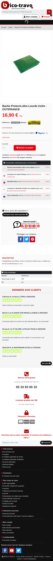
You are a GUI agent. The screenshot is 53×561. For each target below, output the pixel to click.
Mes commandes (8, 532)
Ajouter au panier (24, 148)
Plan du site (6, 467)
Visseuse (5, 488)
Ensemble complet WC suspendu (13, 486)
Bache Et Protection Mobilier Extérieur (28, 27)
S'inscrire (46, 442)
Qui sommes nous (8, 452)
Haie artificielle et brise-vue (11, 498)
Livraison (5, 454)
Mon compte (31, 17)
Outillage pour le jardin (9, 501)
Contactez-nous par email (10, 476)
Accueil (3, 27)
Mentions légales (8, 464)
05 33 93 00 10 (26, 387)
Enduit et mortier (7, 503)
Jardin (10, 27)
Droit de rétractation (8, 462)
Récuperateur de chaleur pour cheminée (15, 496)
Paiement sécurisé (8, 513)
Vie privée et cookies (9, 540)
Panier (46, 16)
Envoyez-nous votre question (16, 214)
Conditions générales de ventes (12, 457)
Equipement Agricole (9, 506)
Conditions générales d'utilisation (13, 459)
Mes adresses (7, 530)
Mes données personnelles (11, 527)
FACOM (5, 493)
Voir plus (46, 363)
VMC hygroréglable (8, 483)
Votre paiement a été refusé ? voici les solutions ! (18, 516)
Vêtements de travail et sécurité (12, 491)
